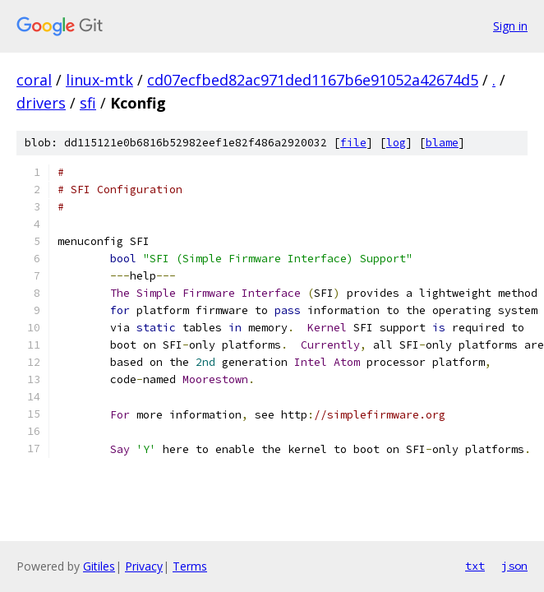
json (514, 565)
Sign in (510, 26)
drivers (41, 103)
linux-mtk (99, 80)
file (353, 143)
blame (442, 143)
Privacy (144, 566)
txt (475, 565)
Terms (190, 566)
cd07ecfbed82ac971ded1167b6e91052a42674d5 (312, 80)
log (396, 143)
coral (34, 80)
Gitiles (99, 566)
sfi (88, 103)
